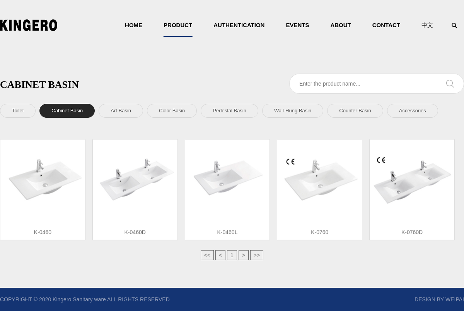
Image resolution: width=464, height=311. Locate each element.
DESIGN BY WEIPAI (439, 299)
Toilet (18, 110)
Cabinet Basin (67, 110)
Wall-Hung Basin (292, 110)
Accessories (412, 110)
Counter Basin (355, 110)
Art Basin (121, 110)
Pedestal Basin (229, 110)
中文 (427, 25)
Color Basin (172, 110)
